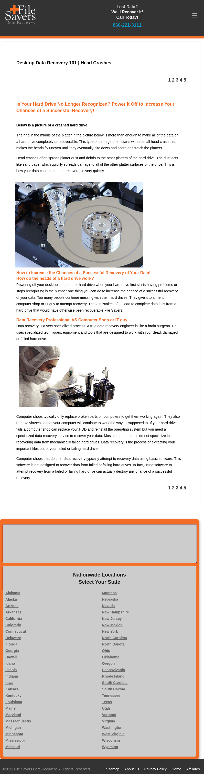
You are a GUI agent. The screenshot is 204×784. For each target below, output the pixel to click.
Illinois (11, 670)
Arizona (11, 606)
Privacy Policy (155, 769)
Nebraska (110, 599)
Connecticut (15, 631)
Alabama (12, 593)
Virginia (108, 721)
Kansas (11, 689)
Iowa (9, 683)
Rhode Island (113, 676)
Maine (10, 708)
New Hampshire (115, 612)
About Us (131, 769)
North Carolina (114, 638)
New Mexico (112, 625)
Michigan (13, 728)
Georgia (12, 651)
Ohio (106, 651)
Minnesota (14, 734)
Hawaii (11, 657)
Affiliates (193, 769)
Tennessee (111, 695)
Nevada (108, 606)
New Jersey (112, 619)
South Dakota (113, 689)
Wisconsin (111, 740)
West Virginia (113, 734)
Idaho (10, 663)
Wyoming (110, 747)
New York (110, 631)
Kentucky (13, 695)
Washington (112, 728)
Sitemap (112, 769)
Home (176, 769)
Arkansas (13, 612)
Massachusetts (18, 721)
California (13, 619)
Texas (107, 702)
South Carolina (115, 683)
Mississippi (15, 740)
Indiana (11, 676)
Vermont (109, 715)
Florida (11, 644)
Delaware (13, 638)
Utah (106, 708)
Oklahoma (111, 657)
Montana (109, 593)
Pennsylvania (113, 670)
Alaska (11, 599)
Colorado (13, 625)
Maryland (13, 715)
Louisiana (13, 702)
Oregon (108, 663)
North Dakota (113, 644)
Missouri (12, 747)
